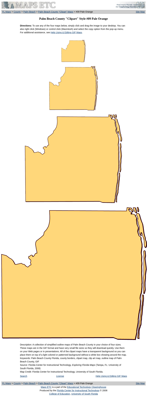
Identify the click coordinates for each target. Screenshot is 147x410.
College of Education (59, 394)
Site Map (140, 11)
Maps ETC (46, 387)
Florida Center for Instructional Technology (78, 390)
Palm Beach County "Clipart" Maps (55, 11)
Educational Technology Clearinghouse (86, 387)
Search (23, 376)
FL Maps (6, 11)
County (17, 11)
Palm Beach (29, 11)
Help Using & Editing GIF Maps (66, 32)
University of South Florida (84, 394)
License (60, 376)
